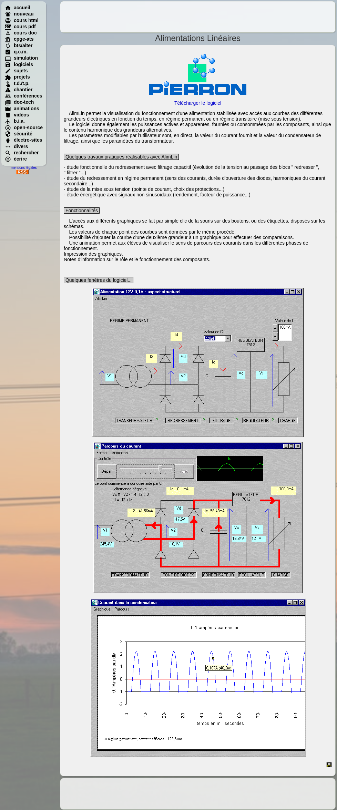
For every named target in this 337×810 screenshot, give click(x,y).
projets (17, 77)
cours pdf (20, 26)
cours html (22, 20)
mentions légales (24, 168)
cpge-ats (19, 39)
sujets (16, 70)
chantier (18, 89)
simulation (21, 58)
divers (16, 146)
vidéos (17, 114)
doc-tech (19, 102)
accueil (17, 7)
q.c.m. (16, 51)
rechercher (22, 152)
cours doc (21, 32)
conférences (23, 96)
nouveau (19, 14)
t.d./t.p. (17, 83)
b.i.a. (15, 121)
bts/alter (18, 45)
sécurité (18, 133)
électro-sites (23, 140)
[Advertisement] (197, 16)
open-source (24, 127)
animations (22, 108)
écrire (16, 159)
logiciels (19, 64)
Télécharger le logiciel (197, 103)
